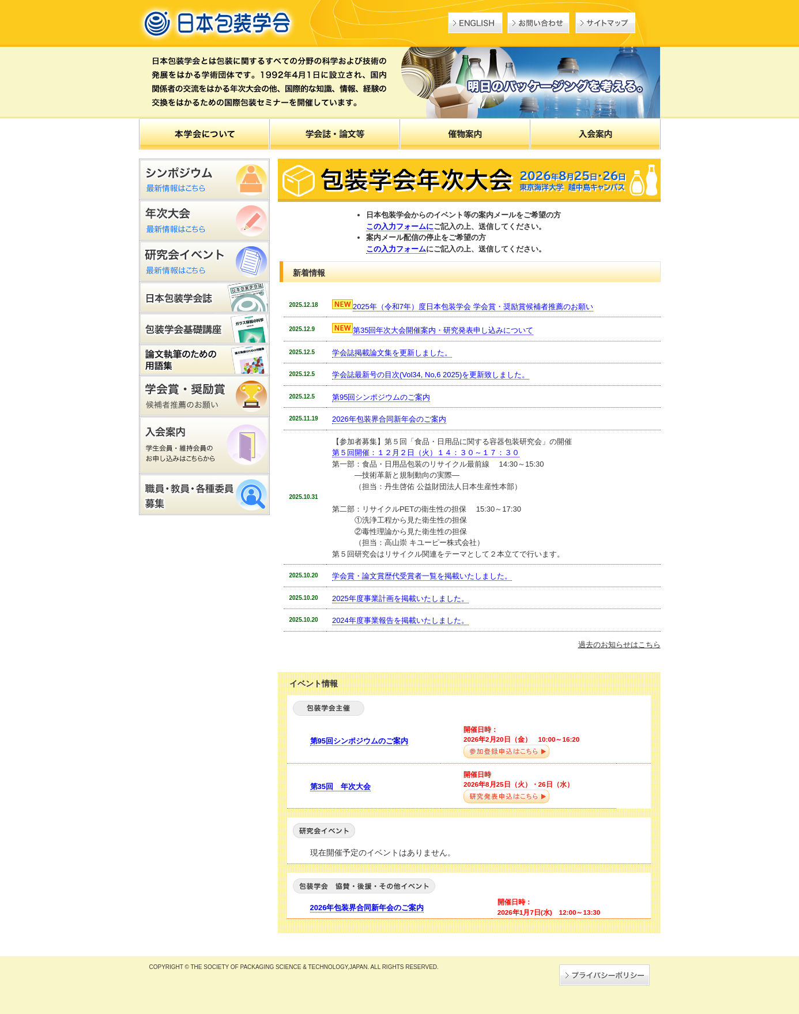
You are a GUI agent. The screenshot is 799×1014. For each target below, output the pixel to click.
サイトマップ (605, 22)
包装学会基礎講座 (204, 328)
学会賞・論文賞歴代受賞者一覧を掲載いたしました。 (422, 576)
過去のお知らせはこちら (619, 644)
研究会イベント (204, 261)
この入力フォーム (396, 249)
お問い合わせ (538, 22)
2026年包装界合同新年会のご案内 (389, 419)
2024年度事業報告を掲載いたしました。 (400, 620)
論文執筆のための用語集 (204, 359)
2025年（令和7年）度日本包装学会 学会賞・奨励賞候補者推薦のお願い (473, 306)
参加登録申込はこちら (506, 752)
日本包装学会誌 (204, 297)
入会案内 (204, 445)
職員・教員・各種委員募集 (204, 494)
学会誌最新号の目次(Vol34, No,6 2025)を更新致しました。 (430, 374)
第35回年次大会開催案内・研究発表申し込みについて (443, 330)
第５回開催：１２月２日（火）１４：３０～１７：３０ (425, 452)
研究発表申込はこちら (506, 797)
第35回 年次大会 (340, 786)
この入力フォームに (400, 226)
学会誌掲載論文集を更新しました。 (392, 352)
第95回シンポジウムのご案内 (381, 397)
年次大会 (204, 220)
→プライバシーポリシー (604, 975)
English (475, 22)
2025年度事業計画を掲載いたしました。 (400, 598)
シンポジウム (204, 179)
